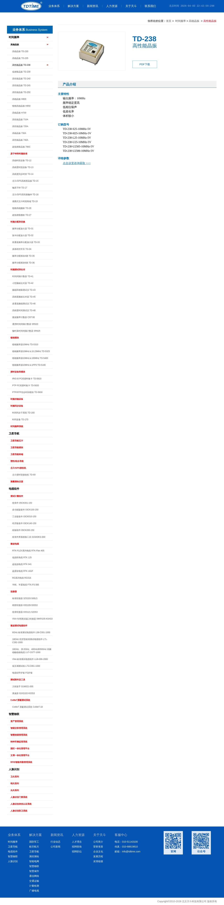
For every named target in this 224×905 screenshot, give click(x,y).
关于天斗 (129, 6)
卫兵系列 (14, 776)
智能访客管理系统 (18, 728)
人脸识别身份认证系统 (20, 804)
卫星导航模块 (16, 447)
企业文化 (98, 851)
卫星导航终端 (16, 454)
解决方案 (71, 6)
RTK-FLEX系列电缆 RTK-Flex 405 (28, 550)
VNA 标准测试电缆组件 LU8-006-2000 (30, 659)
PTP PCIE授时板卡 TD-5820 (25, 385)
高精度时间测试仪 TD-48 (24, 310)
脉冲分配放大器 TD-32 (22, 235)
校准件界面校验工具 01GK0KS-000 (28, 537)
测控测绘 (34, 856)
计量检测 (34, 885)
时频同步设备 (16, 406)
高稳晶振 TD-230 (20, 51)
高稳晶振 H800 (19, 99)
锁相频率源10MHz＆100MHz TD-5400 (30, 358)
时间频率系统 (16, 426)
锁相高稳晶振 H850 (21, 106)
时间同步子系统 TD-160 (23, 413)
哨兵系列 (14, 783)
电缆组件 (14, 488)
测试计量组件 (16, 496)
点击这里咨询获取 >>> (77, 163)
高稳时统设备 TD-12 (21, 160)
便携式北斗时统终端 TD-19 (25, 201)
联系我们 (148, 6)
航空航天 (34, 846)
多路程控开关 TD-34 (21, 249)
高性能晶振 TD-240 (21, 78)
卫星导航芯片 (16, 440)
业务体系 (54, 6)
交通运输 (34, 880)
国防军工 (34, 841)
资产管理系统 (16, 721)
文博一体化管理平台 (19, 755)
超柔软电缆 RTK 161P (22, 571)
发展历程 (98, 856)
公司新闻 (55, 846)
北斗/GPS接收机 (18, 468)
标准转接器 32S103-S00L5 (24, 598)
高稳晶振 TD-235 (20, 58)
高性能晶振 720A (20, 126)
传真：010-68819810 (126, 846)
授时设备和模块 (17, 372)
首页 (168, 20)
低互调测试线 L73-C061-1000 (26, 666)
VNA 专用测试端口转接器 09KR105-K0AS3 (32, 619)
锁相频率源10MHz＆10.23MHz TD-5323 (31, 351)
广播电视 (34, 890)
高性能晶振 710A (20, 119)
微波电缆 (14, 544)
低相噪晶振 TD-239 (21, 72)
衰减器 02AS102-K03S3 (23, 693)
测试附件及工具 (17, 679)
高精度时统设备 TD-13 (22, 167)
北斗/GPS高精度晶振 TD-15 (25, 181)
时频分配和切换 (17, 222)
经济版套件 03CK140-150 (24, 523)
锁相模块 (14, 338)
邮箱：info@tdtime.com (127, 851)
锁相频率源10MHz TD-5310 (25, 344)
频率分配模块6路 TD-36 (23, 263)
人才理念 (77, 841)
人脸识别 (14, 769)
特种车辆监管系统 (18, 742)
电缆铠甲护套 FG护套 (22, 673)
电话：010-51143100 (126, 841)
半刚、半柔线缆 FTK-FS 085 (25, 585)
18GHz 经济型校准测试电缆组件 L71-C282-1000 (29, 641)
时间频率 (14, 37)
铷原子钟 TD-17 (19, 188)
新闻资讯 (90, 6)
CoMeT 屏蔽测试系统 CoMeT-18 (27, 707)
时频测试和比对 (17, 269)
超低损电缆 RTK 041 (21, 564)
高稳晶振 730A (19, 133)
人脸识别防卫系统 (18, 811)
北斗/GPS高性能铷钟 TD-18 (25, 194)
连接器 (13, 591)
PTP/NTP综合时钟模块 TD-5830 (27, 392)
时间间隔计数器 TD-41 (22, 276)
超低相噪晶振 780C (21, 147)
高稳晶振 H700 (19, 113)
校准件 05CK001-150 (22, 503)
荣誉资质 (98, 846)
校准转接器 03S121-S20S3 (25, 612)
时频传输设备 (16, 399)
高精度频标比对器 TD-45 (24, 297)
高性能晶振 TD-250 (21, 92)
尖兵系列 (14, 790)
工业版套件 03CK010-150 (24, 516)
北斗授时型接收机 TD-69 (24, 475)
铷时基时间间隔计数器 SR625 (26, 331)
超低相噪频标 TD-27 (21, 215)
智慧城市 (34, 871)
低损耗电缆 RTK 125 (21, 557)
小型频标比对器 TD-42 (22, 283)
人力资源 (109, 6)
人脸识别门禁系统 (18, 797)
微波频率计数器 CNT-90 (23, 317)
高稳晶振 (14, 44)
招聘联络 (77, 846)
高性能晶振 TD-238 (21, 65)
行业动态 (55, 841)
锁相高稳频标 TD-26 (21, 208)
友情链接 (98, 861)
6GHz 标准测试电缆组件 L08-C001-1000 (31, 632)
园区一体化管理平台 (19, 748)
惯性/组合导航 (17, 461)
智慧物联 (14, 714)
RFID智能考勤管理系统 (21, 762)
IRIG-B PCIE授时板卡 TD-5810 (26, 378)
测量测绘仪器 (16, 481)
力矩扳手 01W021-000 (22, 686)
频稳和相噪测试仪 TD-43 (24, 290)
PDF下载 (144, 64)
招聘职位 (77, 851)
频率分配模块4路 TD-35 (23, 256)
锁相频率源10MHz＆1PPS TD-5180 (29, 365)
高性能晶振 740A (20, 140)
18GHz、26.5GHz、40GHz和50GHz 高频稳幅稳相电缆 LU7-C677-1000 (31, 651)
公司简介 (98, 841)
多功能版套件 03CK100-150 (25, 510)
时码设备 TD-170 (20, 419)
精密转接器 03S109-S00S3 (25, 605)
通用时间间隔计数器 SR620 (25, 324)
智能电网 (34, 861)
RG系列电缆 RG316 (21, 578)
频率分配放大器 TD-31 (22, 228)
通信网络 (34, 876)
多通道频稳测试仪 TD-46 (24, 303)
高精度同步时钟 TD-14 (22, 174)
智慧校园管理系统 (18, 735)
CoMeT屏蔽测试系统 (20, 700)
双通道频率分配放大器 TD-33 (26, 242)
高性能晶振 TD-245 (21, 85)
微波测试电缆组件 (18, 625)
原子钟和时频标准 (18, 153)
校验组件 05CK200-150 (23, 530)
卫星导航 (14, 433)
